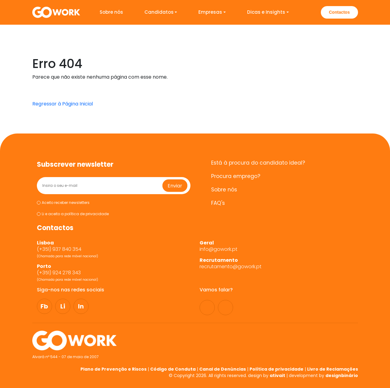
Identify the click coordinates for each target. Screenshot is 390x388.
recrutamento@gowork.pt (230, 266)
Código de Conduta (173, 369)
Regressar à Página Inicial (62, 103)
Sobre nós (111, 12)
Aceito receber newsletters (63, 202)
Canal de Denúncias (222, 369)
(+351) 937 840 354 (60, 249)
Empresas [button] (210, 12)
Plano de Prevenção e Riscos (113, 369)
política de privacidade (87, 214)
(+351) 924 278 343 (59, 272)
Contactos (339, 12)
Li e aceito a (73, 214)
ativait (277, 375)
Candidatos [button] (159, 12)
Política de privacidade (276, 369)
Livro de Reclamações (332, 369)
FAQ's (218, 203)
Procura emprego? (235, 176)
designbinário (341, 375)
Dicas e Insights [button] (266, 12)
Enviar (175, 185)
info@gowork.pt (218, 249)
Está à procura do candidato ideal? (258, 162)
